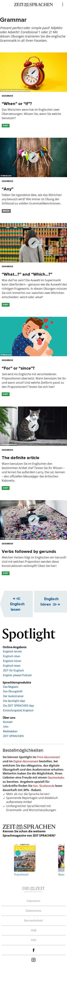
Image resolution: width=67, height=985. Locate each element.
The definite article (20, 458)
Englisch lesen (17, 606)
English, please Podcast (17, 675)
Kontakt (8, 722)
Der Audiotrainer (13, 696)
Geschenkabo (56, 777)
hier (35, 786)
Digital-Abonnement (25, 761)
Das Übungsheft (13, 691)
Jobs (5, 726)
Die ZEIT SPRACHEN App (18, 705)
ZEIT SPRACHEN (13, 736)
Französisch (24, 859)
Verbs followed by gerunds (29, 551)
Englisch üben (11, 656)
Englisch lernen (12, 651)
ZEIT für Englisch (13, 670)
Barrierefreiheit (33, 920)
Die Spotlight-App (14, 701)
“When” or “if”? (17, 103)
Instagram (33, 960)
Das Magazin (11, 687)
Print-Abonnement (48, 757)
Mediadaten (10, 731)
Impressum (33, 901)
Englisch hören (50, 601)
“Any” (7, 189)
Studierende (46, 786)
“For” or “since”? (18, 368)
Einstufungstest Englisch (18, 710)
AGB (33, 930)
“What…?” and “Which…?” (27, 274)
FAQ (33, 940)
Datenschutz (33, 911)
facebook (33, 950)
